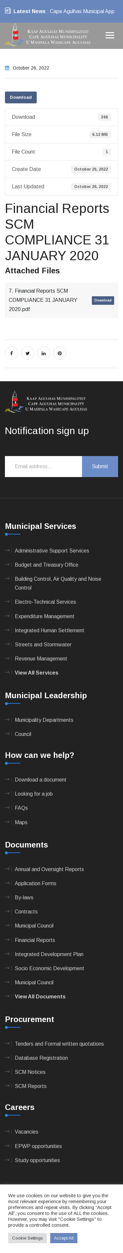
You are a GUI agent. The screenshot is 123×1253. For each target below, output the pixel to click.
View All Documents (40, 996)
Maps (21, 822)
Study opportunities (37, 1160)
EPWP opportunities (38, 1146)
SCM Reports (31, 1086)
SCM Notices (30, 1072)
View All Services (36, 673)
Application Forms (35, 883)
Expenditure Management (44, 616)
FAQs (21, 808)
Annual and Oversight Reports (49, 869)
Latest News (29, 11)
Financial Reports (35, 940)
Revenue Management (41, 658)
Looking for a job (34, 794)
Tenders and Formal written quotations (59, 1044)
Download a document (41, 780)
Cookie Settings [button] (27, 1238)
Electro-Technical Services (45, 602)
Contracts (26, 911)
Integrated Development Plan (49, 954)
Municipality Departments (44, 720)
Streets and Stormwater (43, 644)
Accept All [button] (63, 1238)
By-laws (24, 897)
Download (21, 97)
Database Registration (41, 1058)
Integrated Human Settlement (49, 630)
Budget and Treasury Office (46, 565)
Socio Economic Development (49, 968)
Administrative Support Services (52, 550)
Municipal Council (34, 926)
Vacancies (26, 1132)
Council (23, 734)
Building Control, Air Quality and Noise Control (58, 583)
